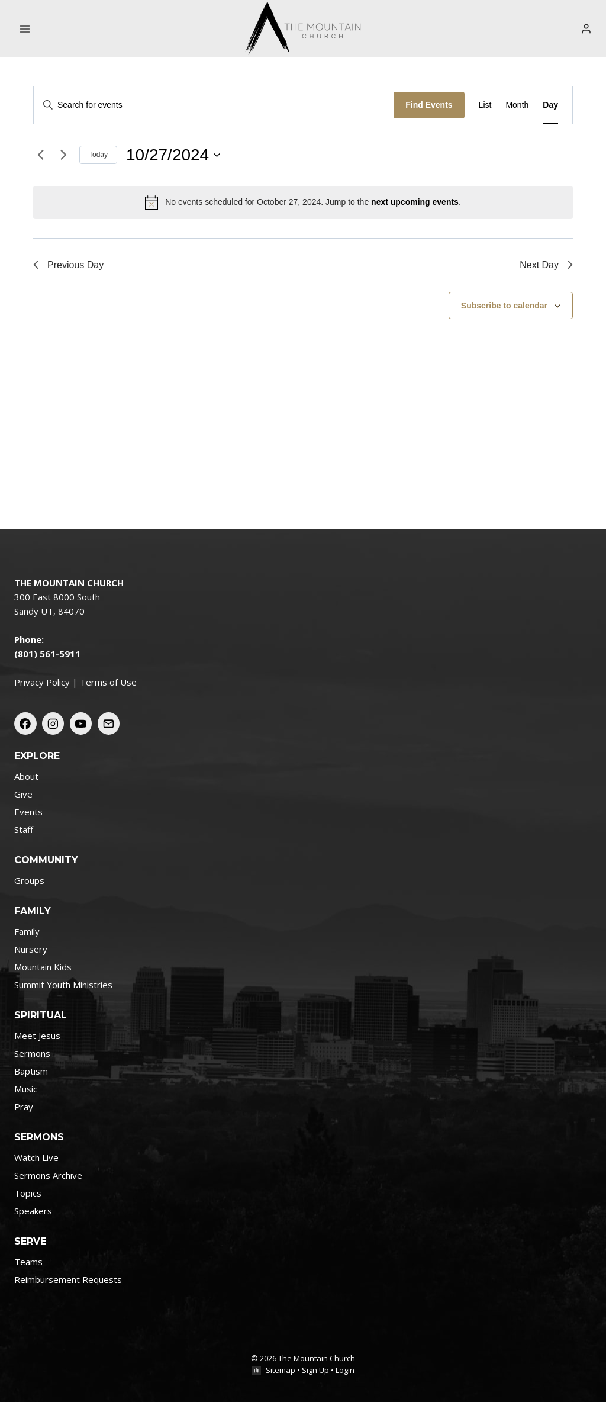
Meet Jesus (37, 1035)
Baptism (31, 1071)
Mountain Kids (43, 967)
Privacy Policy (42, 682)
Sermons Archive (48, 1175)
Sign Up (315, 1370)
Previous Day (68, 265)
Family (27, 931)
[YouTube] (81, 723)
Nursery (30, 949)
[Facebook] (25, 723)
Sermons (32, 1053)
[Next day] (63, 155)
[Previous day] (40, 155)
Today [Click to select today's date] (98, 154)
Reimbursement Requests (68, 1279)
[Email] (109, 723)
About (26, 776)
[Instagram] (53, 723)
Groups (29, 880)
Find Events (428, 105)
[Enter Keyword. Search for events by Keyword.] (214, 105)
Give (23, 794)
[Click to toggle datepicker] (173, 155)
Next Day (546, 265)
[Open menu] (25, 29)
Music (25, 1089)
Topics (27, 1193)
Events (28, 812)
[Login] (586, 28)
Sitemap (280, 1370)
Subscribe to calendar (504, 305)
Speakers (33, 1211)
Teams (28, 1262)
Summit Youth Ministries (63, 985)
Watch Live (36, 1157)
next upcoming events (415, 202)
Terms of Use (108, 682)
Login (345, 1370)
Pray (23, 1106)
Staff (23, 829)
